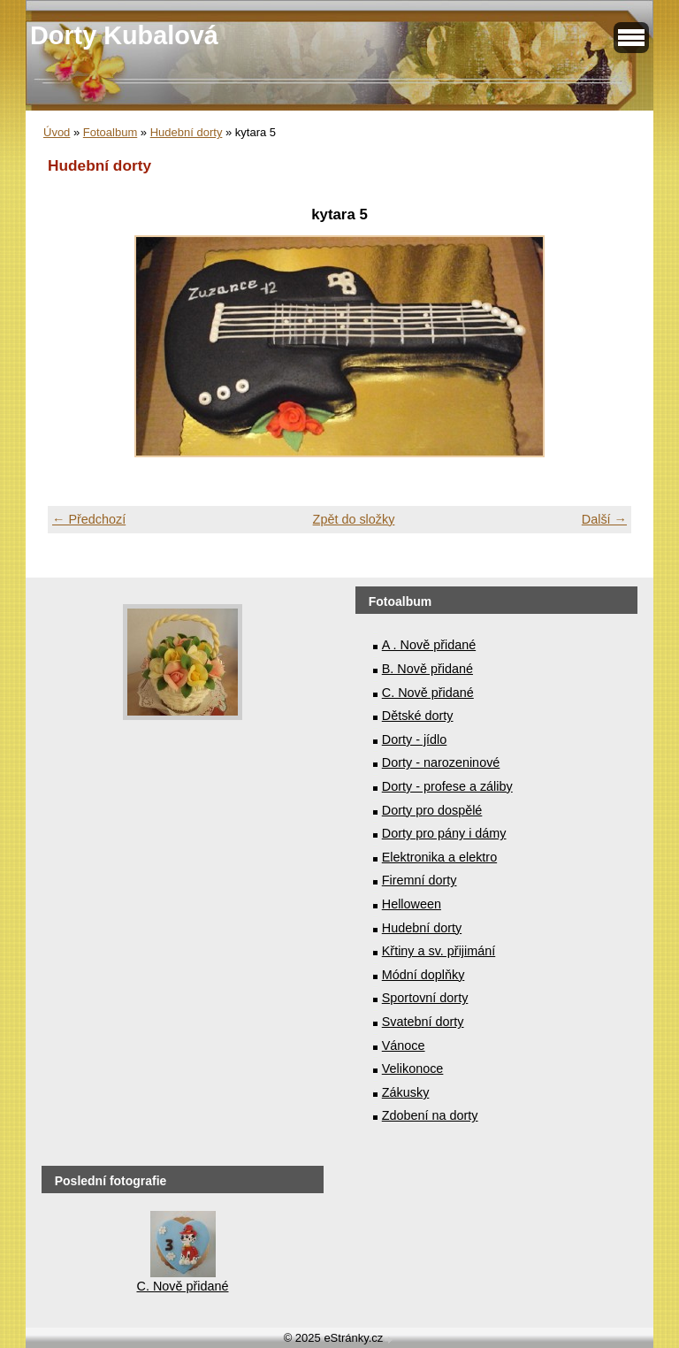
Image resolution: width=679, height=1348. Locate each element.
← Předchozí (89, 519)
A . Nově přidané (429, 645)
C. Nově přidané (428, 692)
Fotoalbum (110, 132)
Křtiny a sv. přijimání (438, 951)
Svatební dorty (423, 1022)
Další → (604, 519)
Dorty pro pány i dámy (444, 833)
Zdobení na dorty (430, 1115)
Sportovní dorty (425, 998)
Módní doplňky (423, 975)
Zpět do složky (354, 519)
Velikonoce (413, 1068)
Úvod (56, 132)
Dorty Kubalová (124, 35)
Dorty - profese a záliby (447, 786)
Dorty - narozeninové (441, 762)
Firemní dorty (419, 880)
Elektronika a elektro (439, 857)
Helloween (411, 904)
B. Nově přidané (427, 669)
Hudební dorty (186, 132)
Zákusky (406, 1092)
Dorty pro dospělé (432, 810)
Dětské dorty (418, 715)
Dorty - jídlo (414, 739)
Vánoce (403, 1045)
